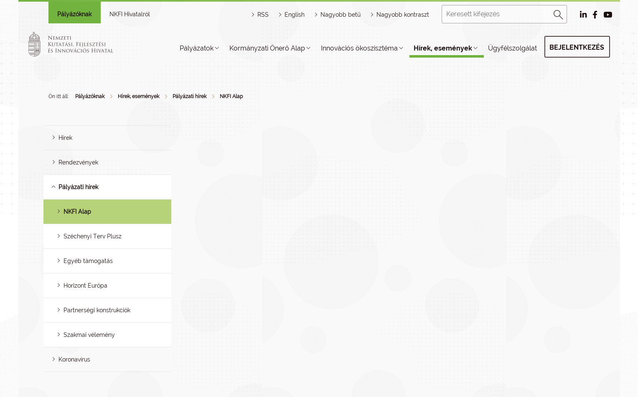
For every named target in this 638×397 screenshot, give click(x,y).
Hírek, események (443, 48)
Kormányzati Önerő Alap (267, 48)
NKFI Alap (231, 96)
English (295, 14)
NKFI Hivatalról (129, 14)
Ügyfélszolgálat (512, 48)
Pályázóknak (74, 14)
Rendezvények (78, 162)
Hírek (65, 137)
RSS (263, 14)
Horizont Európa (85, 285)
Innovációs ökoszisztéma (359, 48)
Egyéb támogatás (88, 261)
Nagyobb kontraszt (402, 14)
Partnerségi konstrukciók (97, 310)
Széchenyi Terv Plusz (93, 236)
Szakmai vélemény (89, 334)
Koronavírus (74, 359)
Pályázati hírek (189, 96)
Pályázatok (197, 48)
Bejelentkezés (576, 47)
